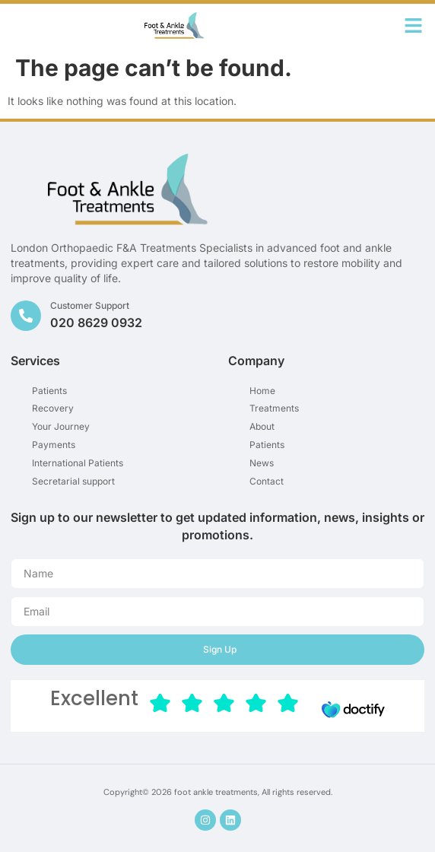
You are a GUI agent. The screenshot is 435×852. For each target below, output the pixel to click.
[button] (413, 25)
